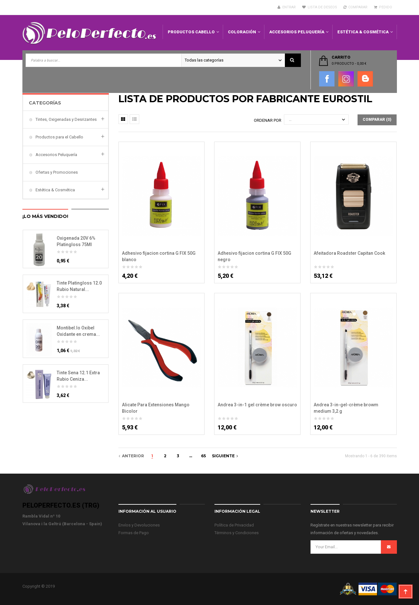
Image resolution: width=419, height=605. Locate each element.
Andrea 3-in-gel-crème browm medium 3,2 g (346, 408)
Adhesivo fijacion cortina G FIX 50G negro (254, 256)
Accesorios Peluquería (56, 154)
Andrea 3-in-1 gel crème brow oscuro (257, 404)
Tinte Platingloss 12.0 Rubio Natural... (79, 286)
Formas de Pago (133, 532)
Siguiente (225, 455)
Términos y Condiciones (236, 532)
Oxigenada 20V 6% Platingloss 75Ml (76, 241)
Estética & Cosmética (55, 189)
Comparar (355, 7)
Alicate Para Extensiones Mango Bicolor (155, 408)
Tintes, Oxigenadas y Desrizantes (66, 119)
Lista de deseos (319, 7)
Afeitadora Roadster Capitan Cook (349, 253)
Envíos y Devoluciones (139, 525)
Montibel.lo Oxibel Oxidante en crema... (78, 331)
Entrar (287, 7)
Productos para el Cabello (59, 137)
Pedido (383, 7)
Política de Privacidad (234, 525)
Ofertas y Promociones (56, 172)
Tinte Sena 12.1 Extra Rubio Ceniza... (78, 376)
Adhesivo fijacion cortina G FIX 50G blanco (159, 256)
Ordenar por (267, 120)
